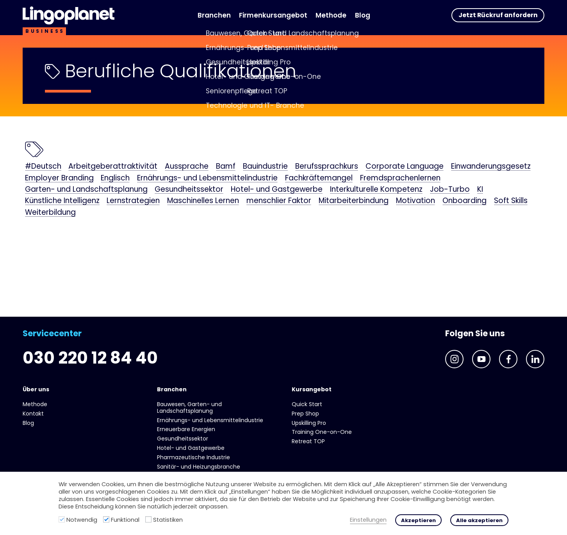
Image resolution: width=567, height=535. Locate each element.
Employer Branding (59, 178)
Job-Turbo (450, 190)
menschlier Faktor (278, 201)
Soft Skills (511, 201)
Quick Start (307, 404)
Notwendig (81, 520)
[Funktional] (106, 519)
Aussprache (187, 167)
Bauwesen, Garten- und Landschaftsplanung (189, 407)
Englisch (115, 178)
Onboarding (464, 201)
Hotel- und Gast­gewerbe (277, 190)
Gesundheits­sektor (189, 190)
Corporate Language (405, 167)
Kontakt (33, 413)
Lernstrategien (133, 201)
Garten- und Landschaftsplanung (86, 190)
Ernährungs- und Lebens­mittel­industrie (207, 178)
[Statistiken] (148, 519)
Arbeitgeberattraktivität (112, 167)
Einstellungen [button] (368, 520)
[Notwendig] (62, 519)
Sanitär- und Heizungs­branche (198, 467)
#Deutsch (43, 167)
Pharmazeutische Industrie (193, 457)
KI (480, 190)
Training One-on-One (322, 432)
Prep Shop (305, 413)
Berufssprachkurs (326, 167)
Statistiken (168, 520)
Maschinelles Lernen (203, 201)
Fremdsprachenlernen (400, 178)
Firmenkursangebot (273, 15)
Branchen (214, 15)
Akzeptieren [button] (418, 520)
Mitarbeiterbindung (354, 201)
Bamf (225, 167)
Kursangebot (312, 389)
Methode (331, 15)
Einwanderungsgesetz (491, 167)
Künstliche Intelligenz (62, 201)
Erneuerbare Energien (186, 429)
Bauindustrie (265, 167)
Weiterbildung (50, 213)
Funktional (125, 520)
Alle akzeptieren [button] (479, 520)
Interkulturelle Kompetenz (376, 190)
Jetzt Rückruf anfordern (498, 15)
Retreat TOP (308, 441)
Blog (362, 15)
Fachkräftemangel (319, 178)
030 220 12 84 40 (90, 357)
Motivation (415, 201)
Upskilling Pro (309, 423)
